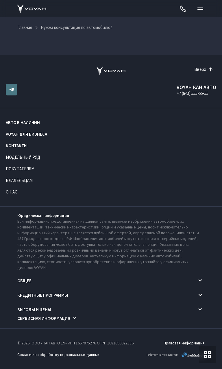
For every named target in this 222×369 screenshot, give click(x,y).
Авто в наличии (23, 122)
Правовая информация (184, 343)
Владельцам (19, 180)
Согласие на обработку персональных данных (58, 354)
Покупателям (20, 168)
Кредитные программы (42, 295)
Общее (24, 280)
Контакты (16, 145)
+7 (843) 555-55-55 (192, 93)
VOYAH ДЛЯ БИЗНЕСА (26, 134)
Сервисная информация (43, 318)
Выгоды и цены (34, 309)
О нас (11, 192)
